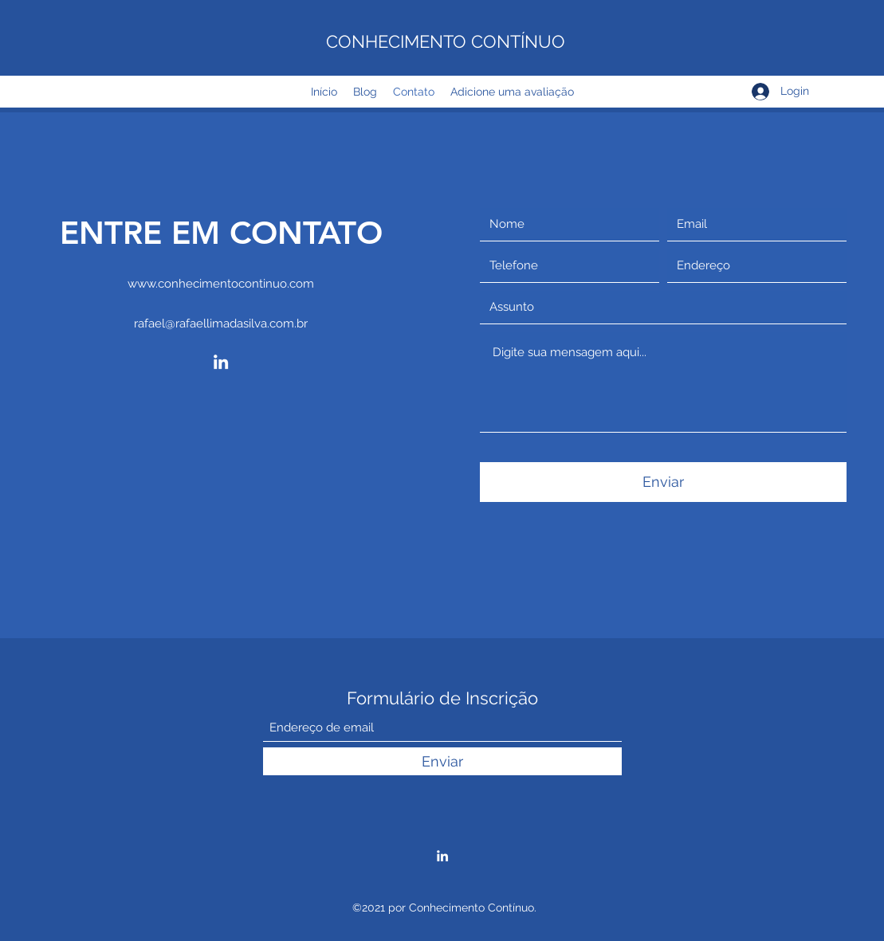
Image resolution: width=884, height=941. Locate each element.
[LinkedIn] (220, 361)
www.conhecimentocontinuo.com (221, 283)
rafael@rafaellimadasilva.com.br (221, 323)
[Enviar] (663, 482)
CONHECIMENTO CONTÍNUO (445, 41)
